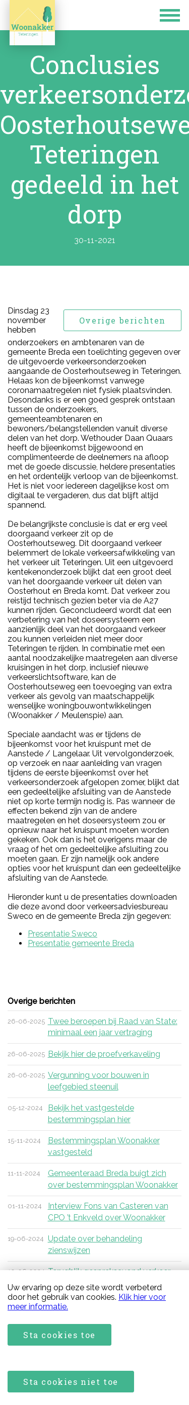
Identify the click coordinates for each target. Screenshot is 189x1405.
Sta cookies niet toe (70, 1381)
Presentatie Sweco (62, 934)
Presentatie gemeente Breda (81, 943)
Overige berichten (122, 320)
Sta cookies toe (59, 1335)
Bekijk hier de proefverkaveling (104, 1054)
